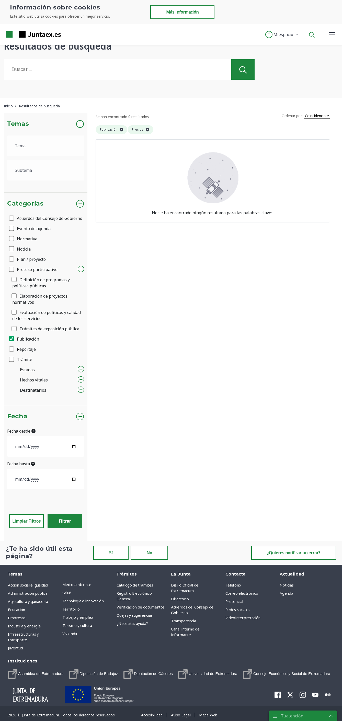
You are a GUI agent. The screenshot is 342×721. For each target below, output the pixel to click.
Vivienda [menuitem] (69, 633)
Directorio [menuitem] (180, 598)
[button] (282, 34)
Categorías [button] (25, 204)
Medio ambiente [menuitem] (76, 584)
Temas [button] (18, 124)
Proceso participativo (34, 269)
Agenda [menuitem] (286, 593)
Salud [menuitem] (66, 592)
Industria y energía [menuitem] (24, 625)
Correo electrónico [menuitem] (241, 593)
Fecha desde (21, 431)
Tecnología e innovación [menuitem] (83, 600)
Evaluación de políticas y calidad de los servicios (46, 315)
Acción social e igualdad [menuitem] (28, 585)
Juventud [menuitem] (15, 647)
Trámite (21, 359)
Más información (182, 12)
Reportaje (23, 349)
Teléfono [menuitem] (233, 585)
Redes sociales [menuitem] (237, 609)
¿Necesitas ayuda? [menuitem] (132, 623)
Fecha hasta (21, 464)
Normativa (23, 239)
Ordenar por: (292, 115)
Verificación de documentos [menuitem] (140, 607)
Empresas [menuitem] (16, 617)
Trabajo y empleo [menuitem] (77, 617)
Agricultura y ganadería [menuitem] (28, 601)
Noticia (20, 249)
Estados (27, 370)
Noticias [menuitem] (286, 585)
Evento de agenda (30, 228)
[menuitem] (36, 674)
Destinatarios (33, 390)
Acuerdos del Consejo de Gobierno (46, 218)
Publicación (24, 339)
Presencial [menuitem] (234, 601)
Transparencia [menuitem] (183, 620)
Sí (111, 553)
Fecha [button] (17, 416)
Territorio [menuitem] (71, 609)
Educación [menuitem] (16, 609)
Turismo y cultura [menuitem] (77, 625)
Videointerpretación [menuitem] (242, 617)
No (149, 553)
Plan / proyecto (28, 259)
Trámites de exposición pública (45, 329)
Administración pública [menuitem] (27, 593)
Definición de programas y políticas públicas (41, 283)
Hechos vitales (34, 380)
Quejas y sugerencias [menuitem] (134, 615)
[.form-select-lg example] (45, 146)
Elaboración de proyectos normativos (39, 299)
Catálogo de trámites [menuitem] (135, 585)
